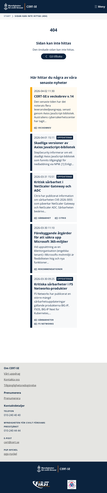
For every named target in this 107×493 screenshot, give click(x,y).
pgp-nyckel (10, 454)
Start (7, 16)
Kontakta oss (12, 379)
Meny (100, 6)
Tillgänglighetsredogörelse (20, 385)
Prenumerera (12, 398)
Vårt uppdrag (12, 373)
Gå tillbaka (53, 56)
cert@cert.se (11, 442)
